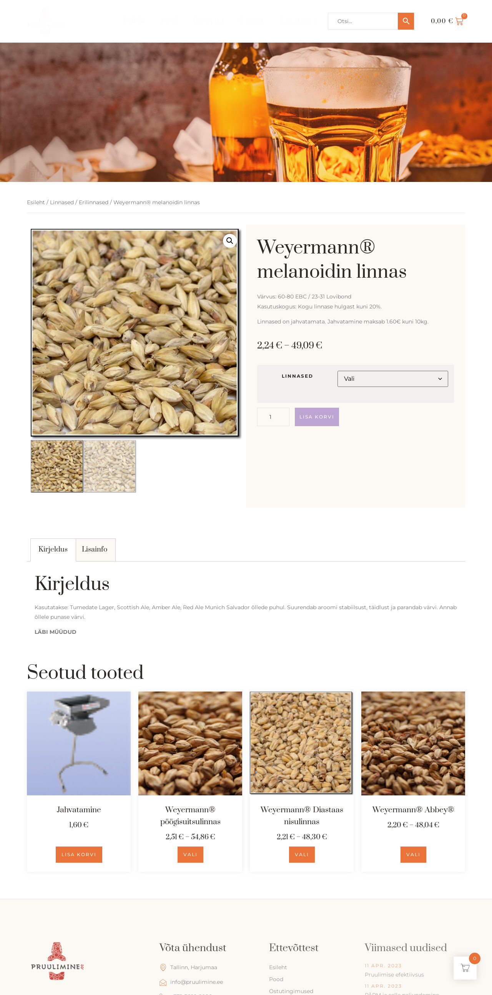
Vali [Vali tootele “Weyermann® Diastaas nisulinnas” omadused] (302, 854)
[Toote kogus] (273, 417)
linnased (297, 376)
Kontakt (251, 21)
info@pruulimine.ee (191, 982)
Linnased (62, 202)
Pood (169, 21)
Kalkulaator (297, 21)
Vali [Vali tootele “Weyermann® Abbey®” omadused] (413, 854)
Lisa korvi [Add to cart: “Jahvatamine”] (79, 854)
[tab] (53, 550)
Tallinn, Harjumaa (188, 967)
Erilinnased (93, 202)
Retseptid (208, 21)
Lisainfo (94, 549)
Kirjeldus (53, 549)
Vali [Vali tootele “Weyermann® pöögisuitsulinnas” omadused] (190, 854)
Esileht (135, 21)
